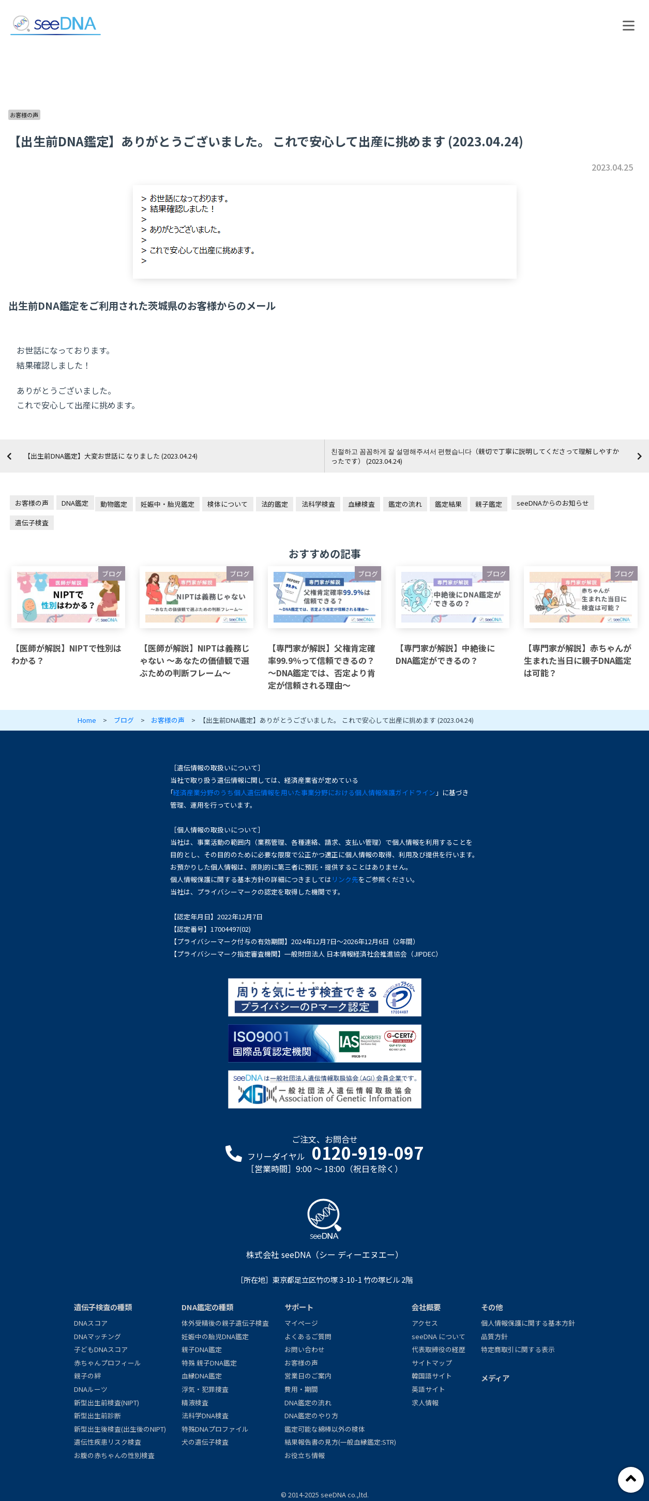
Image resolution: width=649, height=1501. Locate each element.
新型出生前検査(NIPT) (106, 1402)
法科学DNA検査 (205, 1415)
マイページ (301, 1323)
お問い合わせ (304, 1349)
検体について (227, 504)
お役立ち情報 (304, 1455)
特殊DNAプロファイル (215, 1429)
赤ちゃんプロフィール (107, 1363)
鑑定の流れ (405, 504)
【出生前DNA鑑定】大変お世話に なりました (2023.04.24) (111, 456)
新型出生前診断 (97, 1415)
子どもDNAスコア (101, 1349)
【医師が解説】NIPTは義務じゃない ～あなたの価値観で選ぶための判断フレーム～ (195, 660)
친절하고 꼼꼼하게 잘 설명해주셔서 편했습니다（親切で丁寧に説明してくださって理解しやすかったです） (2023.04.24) (475, 456)
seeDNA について (438, 1336)
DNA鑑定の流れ (307, 1402)
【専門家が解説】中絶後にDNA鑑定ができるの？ (445, 654)
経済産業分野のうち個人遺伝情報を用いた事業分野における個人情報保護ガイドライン (304, 792)
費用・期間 (301, 1389)
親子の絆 (87, 1376)
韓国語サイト (432, 1376)
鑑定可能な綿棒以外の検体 (324, 1429)
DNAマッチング (97, 1336)
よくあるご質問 (307, 1336)
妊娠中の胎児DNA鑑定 (215, 1336)
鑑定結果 (448, 504)
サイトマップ (432, 1363)
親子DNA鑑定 (202, 1349)
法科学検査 (318, 504)
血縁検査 (361, 504)
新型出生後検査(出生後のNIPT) (120, 1429)
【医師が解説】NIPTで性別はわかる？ (66, 654)
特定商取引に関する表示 (518, 1349)
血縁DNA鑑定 (202, 1376)
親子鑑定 (488, 504)
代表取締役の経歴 (438, 1349)
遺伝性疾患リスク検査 (107, 1442)
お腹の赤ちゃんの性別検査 (114, 1455)
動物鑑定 (113, 504)
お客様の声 (24, 115)
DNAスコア (91, 1323)
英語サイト (428, 1389)
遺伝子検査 (32, 522)
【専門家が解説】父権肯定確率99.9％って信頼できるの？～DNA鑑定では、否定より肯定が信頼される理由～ (321, 666)
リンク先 (344, 879)
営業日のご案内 (307, 1376)
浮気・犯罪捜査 (205, 1389)
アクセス (425, 1323)
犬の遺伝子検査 (205, 1442)
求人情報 (425, 1402)
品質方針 (494, 1336)
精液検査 (195, 1402)
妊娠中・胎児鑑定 (167, 504)
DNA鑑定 (75, 503)
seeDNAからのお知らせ (553, 503)
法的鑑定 (274, 504)
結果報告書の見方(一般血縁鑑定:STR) (340, 1442)
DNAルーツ (91, 1389)
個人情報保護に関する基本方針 (528, 1323)
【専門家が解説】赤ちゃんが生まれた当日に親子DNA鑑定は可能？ (577, 660)
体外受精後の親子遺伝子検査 (225, 1323)
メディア (495, 1377)
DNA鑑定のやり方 (311, 1415)
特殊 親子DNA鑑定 (209, 1363)
